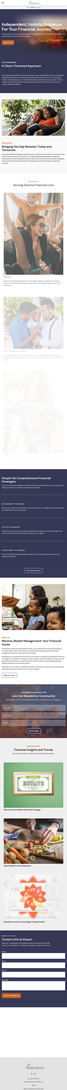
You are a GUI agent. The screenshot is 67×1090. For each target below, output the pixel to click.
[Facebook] (31, 1074)
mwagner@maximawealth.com (33, 1082)
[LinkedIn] (35, 1074)
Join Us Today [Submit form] (33, 731)
